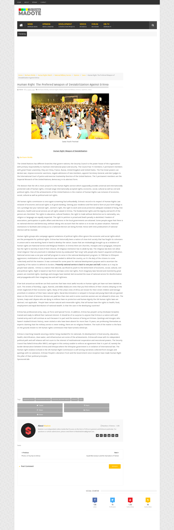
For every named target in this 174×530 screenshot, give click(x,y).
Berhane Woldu (30, 74)
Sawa (84, 74)
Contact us (151, 514)
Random (150, 177)
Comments (136, 177)
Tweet (26, 430)
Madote (36, 526)
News (32, 24)
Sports (142, 202)
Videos (83, 24)
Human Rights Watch (45, 74)
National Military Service (63, 74)
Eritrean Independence (138, 198)
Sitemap (34, 2)
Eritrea (137, 194)
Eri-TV (107, 24)
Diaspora (42, 514)
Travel (53, 514)
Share (44, 430)
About (26, 2)
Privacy (146, 526)
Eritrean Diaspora (122, 198)
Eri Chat (94, 514)
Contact (43, 2)
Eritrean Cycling (147, 194)
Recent (122, 177)
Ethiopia (151, 198)
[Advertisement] (87, 55)
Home (19, 2)
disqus (101, 484)
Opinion (47, 24)
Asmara (118, 194)
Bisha (125, 194)
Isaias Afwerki (127, 202)
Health (118, 202)
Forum (95, 24)
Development (66, 24)
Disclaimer (153, 526)
